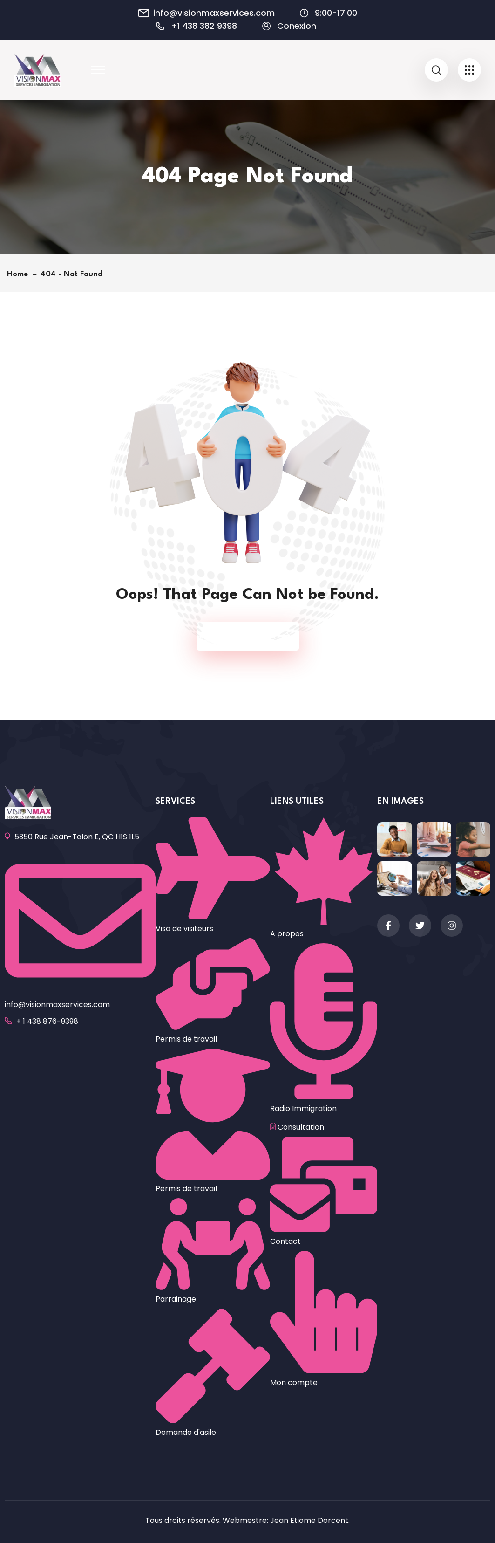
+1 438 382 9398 (204, 26)
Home (20, 274)
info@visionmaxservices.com (214, 13)
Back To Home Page (243, 636)
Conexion (296, 26)
